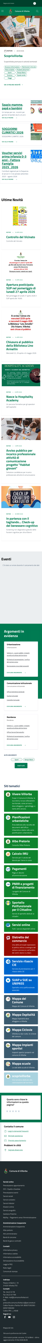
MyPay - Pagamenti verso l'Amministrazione (19, 1217)
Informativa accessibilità (12, 1257)
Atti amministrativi (10, 1233)
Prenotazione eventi (10, 1192)
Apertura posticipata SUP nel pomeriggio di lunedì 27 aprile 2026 (21, 288)
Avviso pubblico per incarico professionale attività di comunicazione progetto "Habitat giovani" (21, 459)
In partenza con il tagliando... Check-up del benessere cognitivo (22, 522)
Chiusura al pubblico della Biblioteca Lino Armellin (19, 345)
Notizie (8, 232)
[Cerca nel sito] (37, 11)
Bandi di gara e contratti (12, 1240)
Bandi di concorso (9, 1237)
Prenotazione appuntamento (14, 1185)
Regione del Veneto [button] (8, 3)
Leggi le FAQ (7, 1264)
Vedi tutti (21, 765)
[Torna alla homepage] (21, 1171)
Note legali (7, 1268)
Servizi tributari (8, 1203)
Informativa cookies (10, 1253)
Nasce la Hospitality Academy (19, 398)
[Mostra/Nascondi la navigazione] (2, 11)
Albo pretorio (8, 1230)
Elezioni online (8, 1206)
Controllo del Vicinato (20, 237)
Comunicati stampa (10, 1271)
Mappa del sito (8, 1328)
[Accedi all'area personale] (35, 3)
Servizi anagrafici (9, 1210)
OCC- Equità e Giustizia (11, 1189)
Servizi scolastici (9, 1199)
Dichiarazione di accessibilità (13, 1260)
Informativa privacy (10, 1250)
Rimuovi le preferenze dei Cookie (14, 1333)
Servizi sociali (8, 1196)
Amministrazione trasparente (14, 1226)
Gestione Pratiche (9, 1214)
